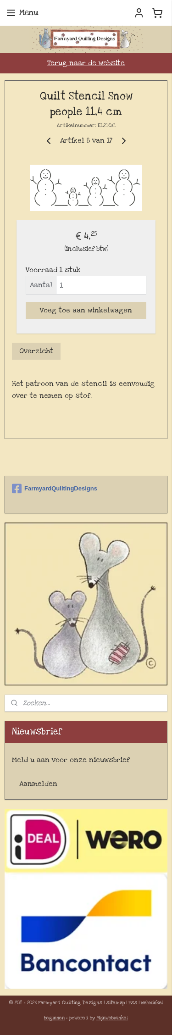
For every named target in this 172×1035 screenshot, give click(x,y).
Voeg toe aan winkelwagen (86, 310)
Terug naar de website (86, 62)
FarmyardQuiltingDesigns (54, 488)
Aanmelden (38, 783)
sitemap (115, 1003)
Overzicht (36, 351)
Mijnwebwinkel (112, 1018)
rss (132, 1003)
